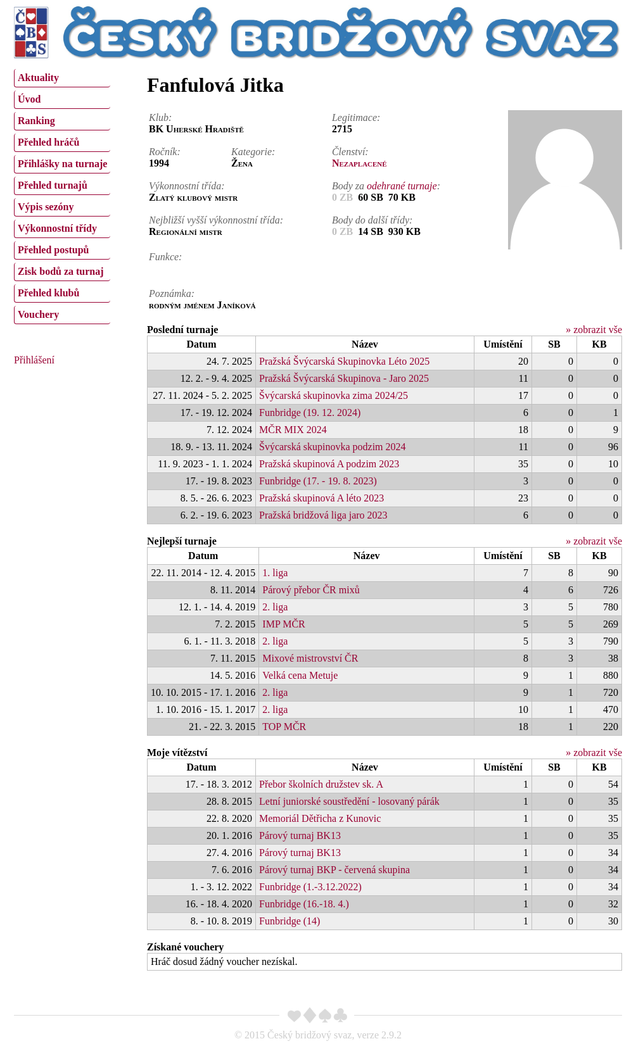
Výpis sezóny (45, 206)
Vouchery (38, 314)
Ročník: (165, 151)
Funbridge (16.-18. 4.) (304, 903)
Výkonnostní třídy (57, 228)
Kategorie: (253, 151)
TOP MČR (284, 726)
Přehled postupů (53, 249)
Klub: (160, 117)
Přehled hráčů (48, 142)
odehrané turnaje (402, 185)
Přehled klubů (48, 292)
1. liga (275, 572)
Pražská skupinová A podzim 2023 (329, 463)
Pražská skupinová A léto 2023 (321, 498)
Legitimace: (356, 117)
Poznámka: (171, 293)
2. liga (275, 607)
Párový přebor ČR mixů (310, 589)
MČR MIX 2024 (293, 429)
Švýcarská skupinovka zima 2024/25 (333, 395)
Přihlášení (34, 360)
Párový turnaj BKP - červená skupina (334, 869)
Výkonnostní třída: (187, 185)
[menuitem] (62, 78)
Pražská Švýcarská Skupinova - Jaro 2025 (344, 378)
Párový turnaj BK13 (300, 835)
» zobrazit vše (594, 329)
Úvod (29, 99)
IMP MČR (283, 624)
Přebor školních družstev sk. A (321, 784)
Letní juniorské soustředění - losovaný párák (349, 801)
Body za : (386, 185)
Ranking (36, 120)
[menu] (62, 195)
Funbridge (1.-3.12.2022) (310, 886)
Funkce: (165, 256)
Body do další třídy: (372, 220)
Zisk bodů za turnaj (61, 271)
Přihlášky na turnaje (62, 163)
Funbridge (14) (289, 921)
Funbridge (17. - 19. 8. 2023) (318, 481)
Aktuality (38, 77)
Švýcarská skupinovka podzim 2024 (332, 446)
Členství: (350, 151)
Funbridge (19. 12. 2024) (309, 412)
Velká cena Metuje (300, 675)
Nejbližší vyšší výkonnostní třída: (216, 220)
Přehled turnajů (52, 185)
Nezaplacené (359, 163)
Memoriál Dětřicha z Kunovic (320, 818)
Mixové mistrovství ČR (310, 658)
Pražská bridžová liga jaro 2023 (323, 515)
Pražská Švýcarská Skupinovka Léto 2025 (344, 361)
